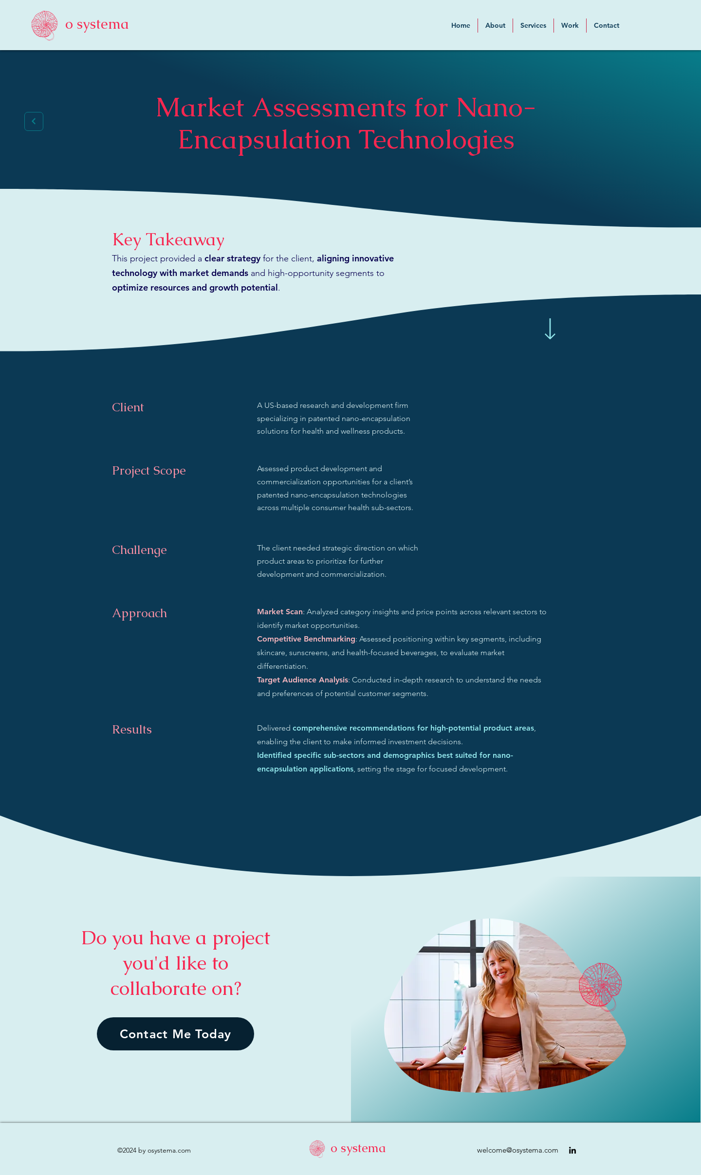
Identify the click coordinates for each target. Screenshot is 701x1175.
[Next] (33, 121)
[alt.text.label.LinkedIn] (572, 1150)
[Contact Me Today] (175, 1033)
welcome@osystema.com (517, 1150)
